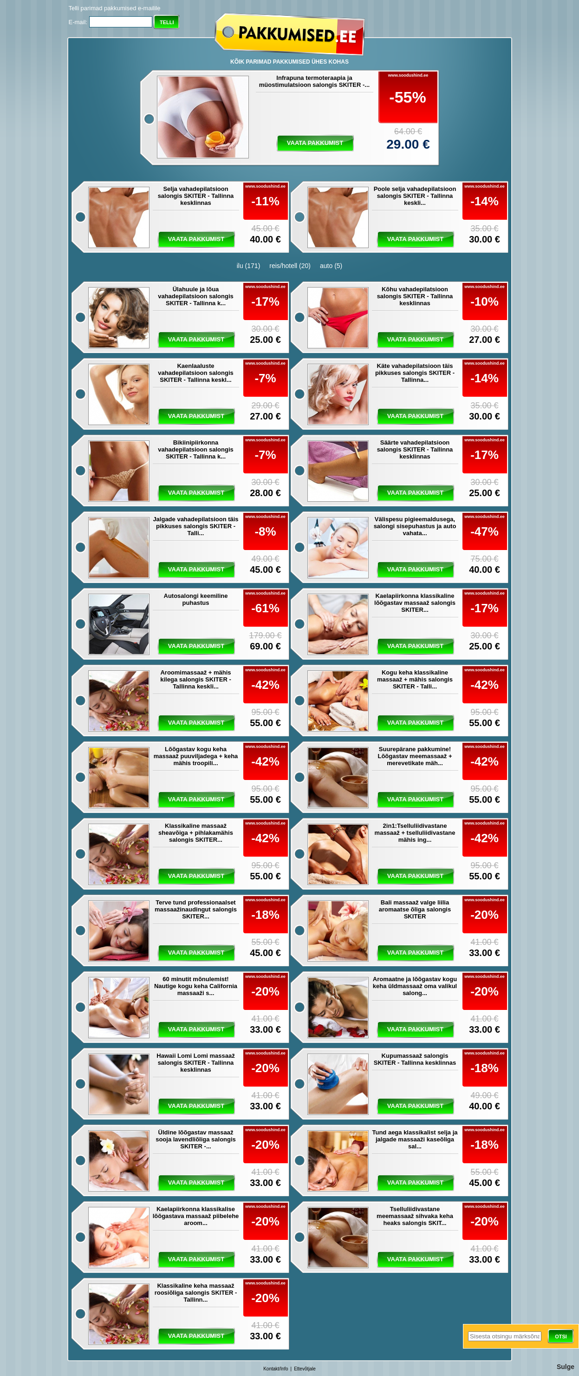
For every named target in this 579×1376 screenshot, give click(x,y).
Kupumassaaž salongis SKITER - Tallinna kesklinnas (415, 1059)
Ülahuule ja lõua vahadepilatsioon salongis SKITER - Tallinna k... (196, 296)
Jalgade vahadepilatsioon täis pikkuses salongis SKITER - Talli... (195, 526)
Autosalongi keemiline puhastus (196, 599)
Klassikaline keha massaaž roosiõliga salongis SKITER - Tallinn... (196, 1292)
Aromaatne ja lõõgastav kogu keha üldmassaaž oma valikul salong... (415, 986)
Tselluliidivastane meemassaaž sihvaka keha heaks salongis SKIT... (415, 1216)
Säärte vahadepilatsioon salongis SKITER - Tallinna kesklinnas (415, 449)
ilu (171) (248, 265)
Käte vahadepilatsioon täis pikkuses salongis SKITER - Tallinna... (415, 372)
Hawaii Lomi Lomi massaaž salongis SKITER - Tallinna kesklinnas (195, 1062)
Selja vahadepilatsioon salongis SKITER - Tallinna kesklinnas (196, 195)
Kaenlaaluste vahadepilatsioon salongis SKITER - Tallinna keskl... (196, 372)
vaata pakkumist (315, 142)
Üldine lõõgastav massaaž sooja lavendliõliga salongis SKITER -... (196, 1139)
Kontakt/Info (275, 1368)
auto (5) (331, 265)
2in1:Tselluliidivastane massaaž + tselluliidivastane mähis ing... (415, 832)
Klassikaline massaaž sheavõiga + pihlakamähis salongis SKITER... (195, 832)
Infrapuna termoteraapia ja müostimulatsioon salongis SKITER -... (314, 81)
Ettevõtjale (305, 1368)
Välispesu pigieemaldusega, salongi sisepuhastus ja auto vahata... (415, 526)
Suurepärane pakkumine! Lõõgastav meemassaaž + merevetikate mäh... (414, 756)
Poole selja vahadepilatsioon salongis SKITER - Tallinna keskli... (415, 195)
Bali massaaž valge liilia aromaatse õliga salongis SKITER (415, 909)
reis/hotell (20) (290, 265)
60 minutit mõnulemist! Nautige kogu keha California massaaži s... (195, 986)
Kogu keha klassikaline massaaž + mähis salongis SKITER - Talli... (415, 679)
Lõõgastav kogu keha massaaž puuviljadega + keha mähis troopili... (196, 756)
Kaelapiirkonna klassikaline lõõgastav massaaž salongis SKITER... (414, 602)
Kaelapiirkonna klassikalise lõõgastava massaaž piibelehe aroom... (196, 1216)
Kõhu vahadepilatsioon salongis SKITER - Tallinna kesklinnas (415, 296)
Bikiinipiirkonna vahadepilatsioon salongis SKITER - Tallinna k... (196, 449)
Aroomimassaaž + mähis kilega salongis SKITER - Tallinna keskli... (195, 679)
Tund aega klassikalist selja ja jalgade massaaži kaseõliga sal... (414, 1139)
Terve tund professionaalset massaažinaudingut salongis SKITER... (196, 909)
